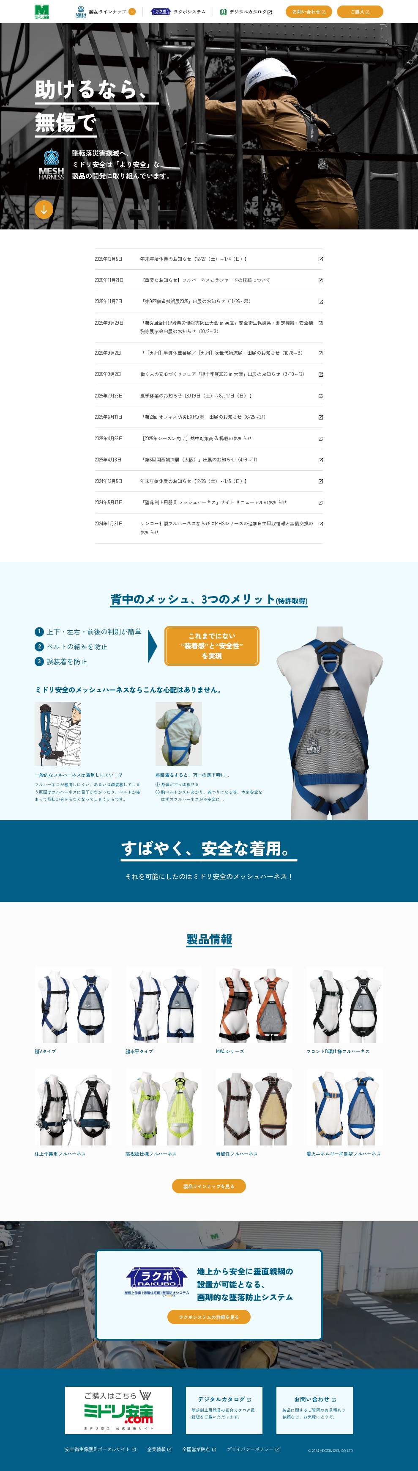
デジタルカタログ (221, 1399)
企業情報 (156, 1449)
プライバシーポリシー (250, 1449)
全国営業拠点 (196, 1449)
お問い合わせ (312, 1399)
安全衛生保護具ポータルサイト (97, 1449)
